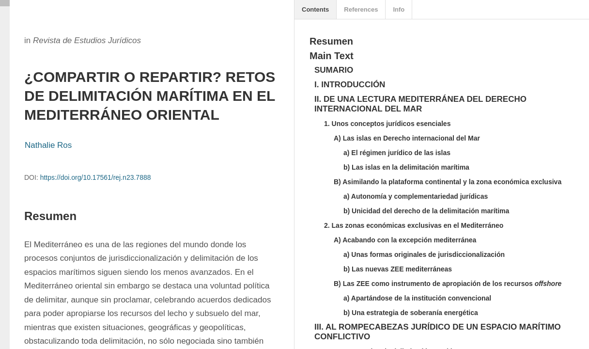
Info (398, 9)
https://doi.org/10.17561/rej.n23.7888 (95, 177)
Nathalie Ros (48, 145)
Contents (315, 9)
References (361, 9)
